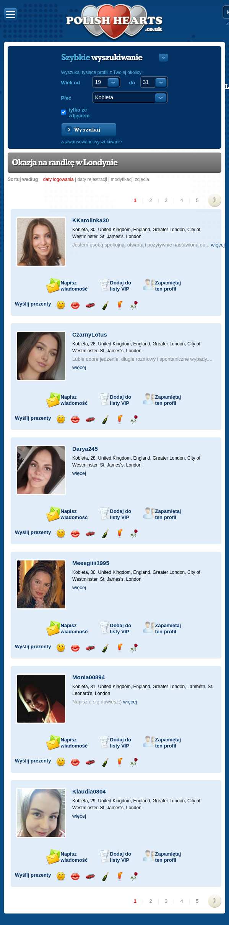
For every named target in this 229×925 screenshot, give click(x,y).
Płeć (66, 98)
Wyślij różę (134, 305)
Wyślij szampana (105, 305)
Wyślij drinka (119, 305)
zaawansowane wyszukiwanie (91, 142)
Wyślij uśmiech (60, 305)
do (132, 82)
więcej (218, 245)
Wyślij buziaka (75, 305)
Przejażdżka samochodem (90, 305)
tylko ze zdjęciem (79, 112)
